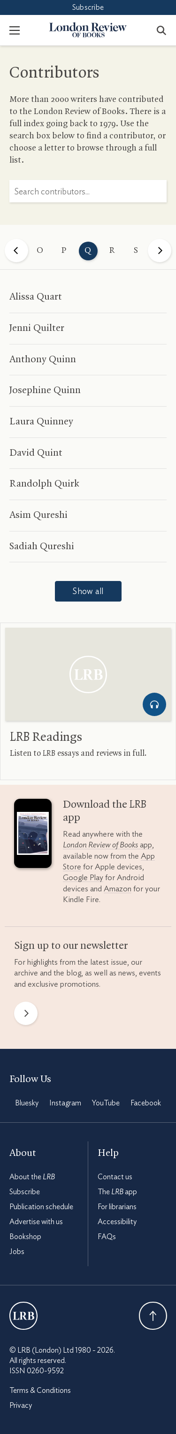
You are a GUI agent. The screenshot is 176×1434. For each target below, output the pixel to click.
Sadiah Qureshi (41, 546)
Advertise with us (36, 1222)
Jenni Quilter (36, 328)
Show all (87, 592)
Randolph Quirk (44, 484)
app (107, 845)
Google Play (83, 878)
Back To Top (153, 1316)
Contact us (115, 1177)
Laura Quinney (41, 421)
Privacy (20, 1405)
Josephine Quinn (45, 390)
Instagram (65, 1103)
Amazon (117, 889)
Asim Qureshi (38, 515)
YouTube (106, 1103)
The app (117, 1192)
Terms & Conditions (40, 1390)
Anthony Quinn (42, 359)
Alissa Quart (35, 297)
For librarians (117, 1207)
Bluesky (26, 1103)
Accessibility (117, 1222)
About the (32, 1177)
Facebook (145, 1103)
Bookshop (25, 1236)
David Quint (35, 453)
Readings (46, 737)
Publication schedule (41, 1207)
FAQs (107, 1236)
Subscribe (88, 7)
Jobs (16, 1251)
